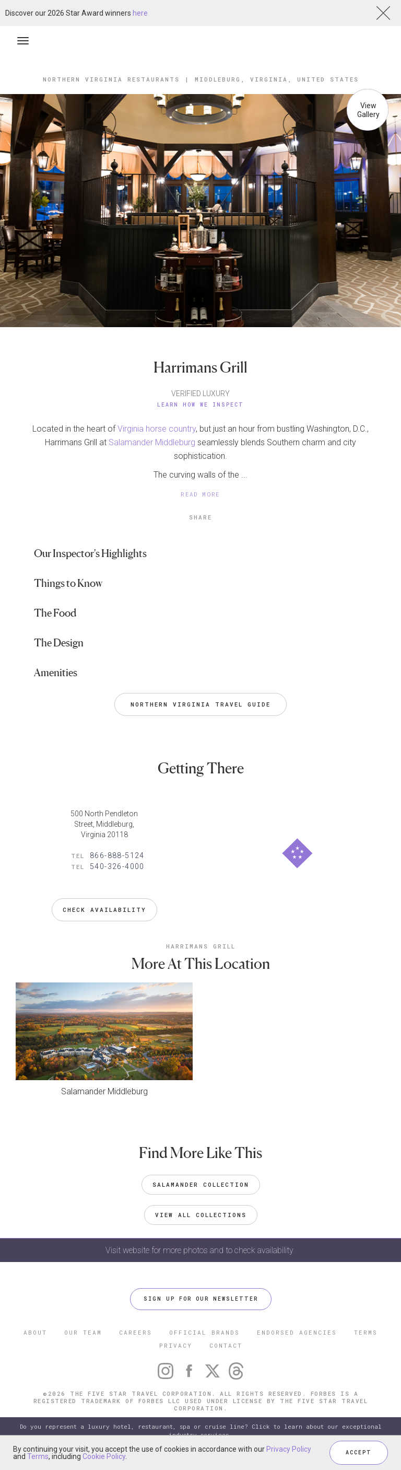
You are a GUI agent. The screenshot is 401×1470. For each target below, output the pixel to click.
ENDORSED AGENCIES (297, 1332)
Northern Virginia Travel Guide (200, 704)
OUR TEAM (83, 1332)
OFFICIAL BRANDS (204, 1332)
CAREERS (135, 1332)
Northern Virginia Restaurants (111, 79)
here (140, 13)
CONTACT (225, 1345)
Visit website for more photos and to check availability (200, 1250)
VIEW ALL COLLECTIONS (200, 1215)
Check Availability (104, 909)
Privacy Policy (288, 1449)
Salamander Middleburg (152, 442)
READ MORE (200, 494)
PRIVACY (175, 1345)
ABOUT (35, 1332)
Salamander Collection (200, 1184)
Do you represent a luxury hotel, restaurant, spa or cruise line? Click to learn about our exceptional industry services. (201, 1430)
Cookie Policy (103, 1456)
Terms (38, 1456)
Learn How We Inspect (200, 404)
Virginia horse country (156, 429)
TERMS (366, 1332)
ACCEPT (359, 1452)
